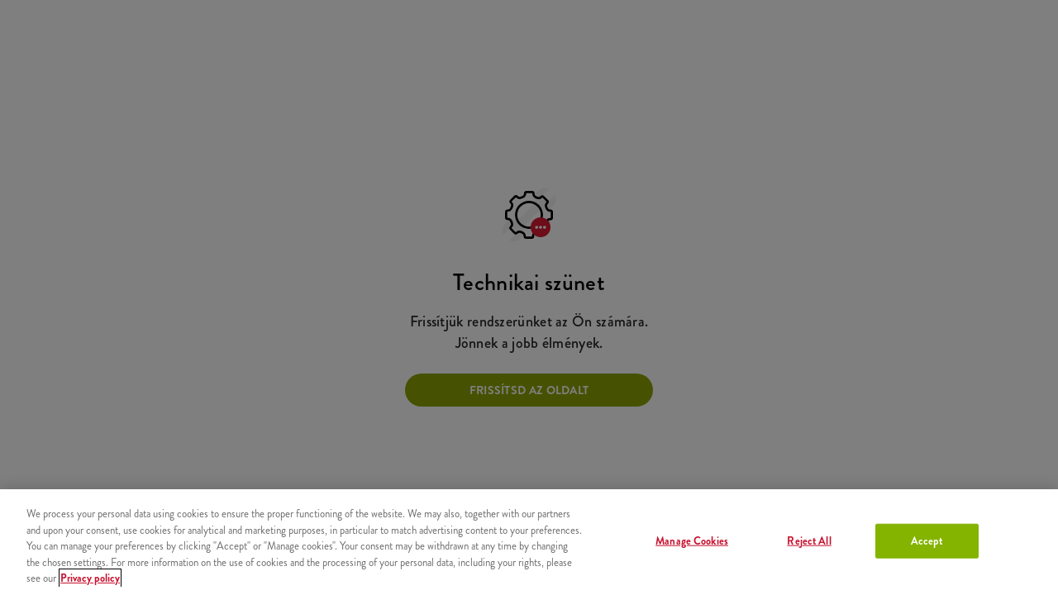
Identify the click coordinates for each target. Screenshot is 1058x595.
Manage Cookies (691, 541)
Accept (927, 541)
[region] (529, 542)
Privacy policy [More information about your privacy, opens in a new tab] (90, 578)
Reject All (809, 541)
